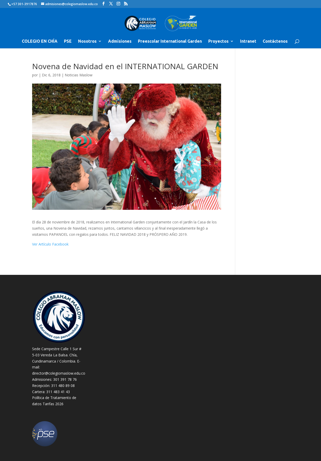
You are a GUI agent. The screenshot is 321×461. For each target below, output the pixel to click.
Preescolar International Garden (170, 41)
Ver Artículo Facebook (50, 244)
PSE (68, 41)
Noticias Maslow (78, 75)
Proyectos (218, 41)
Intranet (248, 41)
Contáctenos (275, 41)
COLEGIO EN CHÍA (40, 41)
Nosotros (87, 41)
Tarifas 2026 (53, 403)
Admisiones (119, 41)
